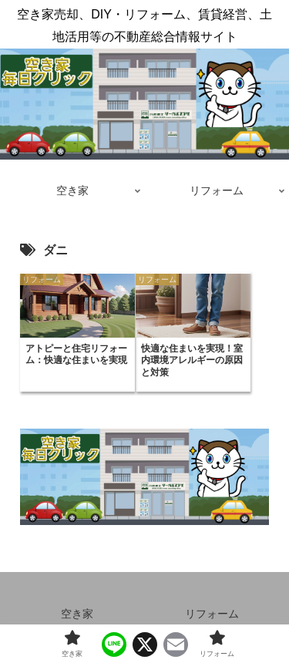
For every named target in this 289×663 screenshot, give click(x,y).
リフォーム (212, 613)
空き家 (77, 613)
